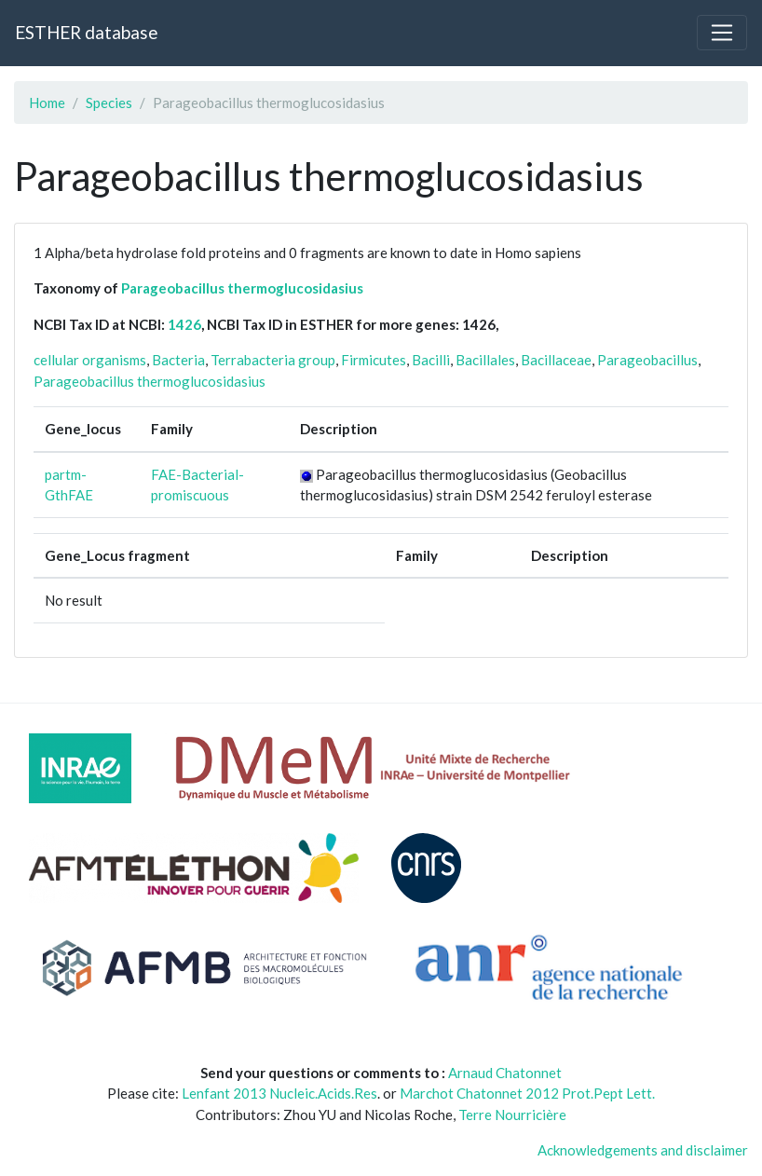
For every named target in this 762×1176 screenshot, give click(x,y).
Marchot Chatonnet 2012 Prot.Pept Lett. (527, 1093)
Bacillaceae (556, 359)
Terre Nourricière (512, 1114)
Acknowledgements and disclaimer (642, 1150)
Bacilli (431, 359)
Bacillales (485, 359)
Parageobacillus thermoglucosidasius (242, 288)
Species (109, 102)
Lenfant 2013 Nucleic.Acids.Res (279, 1093)
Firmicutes (373, 359)
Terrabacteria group (273, 359)
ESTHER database (86, 32)
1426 (184, 324)
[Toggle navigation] (722, 32)
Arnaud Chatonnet (505, 1072)
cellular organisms (90, 359)
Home (47, 102)
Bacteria (178, 359)
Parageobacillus (647, 359)
